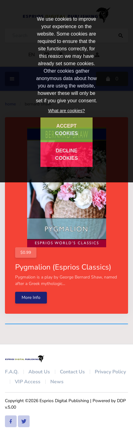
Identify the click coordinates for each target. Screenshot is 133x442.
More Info (31, 297)
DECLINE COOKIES (66, 154)
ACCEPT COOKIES (66, 129)
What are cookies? (66, 110)
